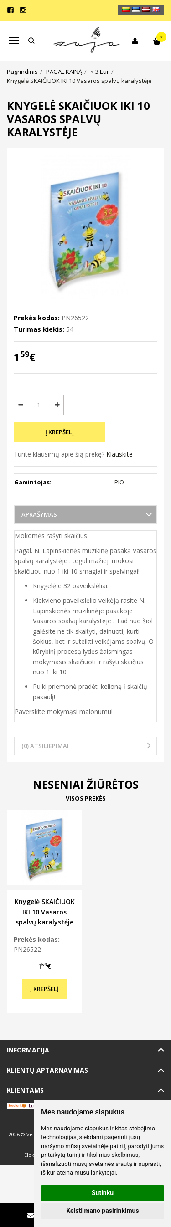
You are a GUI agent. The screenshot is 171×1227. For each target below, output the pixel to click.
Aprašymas (39, 514)
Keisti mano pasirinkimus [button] (102, 1210)
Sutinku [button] (103, 1192)
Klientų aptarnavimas (47, 1070)
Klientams (25, 1090)
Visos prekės (86, 798)
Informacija (28, 1050)
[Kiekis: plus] (57, 405)
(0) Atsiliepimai (45, 746)
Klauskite (119, 454)
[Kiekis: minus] (20, 405)
